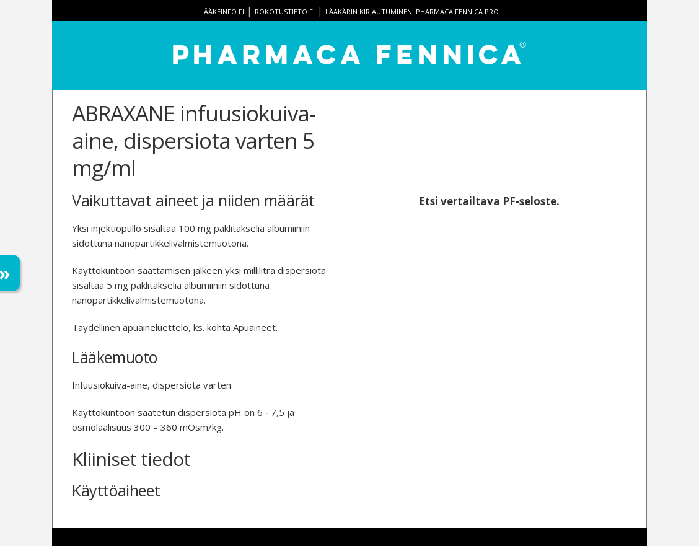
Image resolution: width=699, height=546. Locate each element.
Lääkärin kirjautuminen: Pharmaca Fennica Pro (412, 11)
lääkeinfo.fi (222, 11)
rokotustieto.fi (285, 11)
